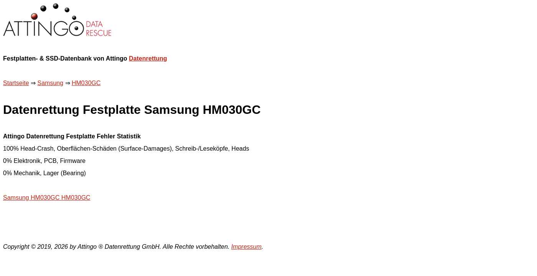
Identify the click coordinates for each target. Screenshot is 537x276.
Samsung (50, 83)
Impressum (246, 246)
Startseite (16, 83)
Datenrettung (148, 58)
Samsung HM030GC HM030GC (46, 197)
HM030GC (86, 83)
